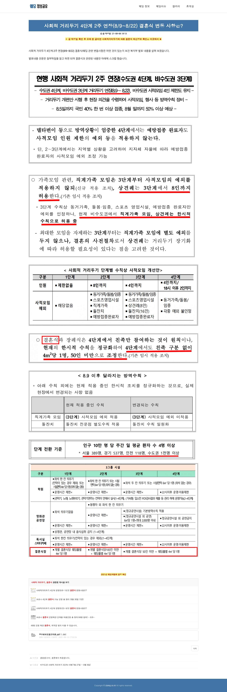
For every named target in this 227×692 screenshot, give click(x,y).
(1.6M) (52, 634)
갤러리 (176, 6)
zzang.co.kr (110, 685)
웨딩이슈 (161, 6)
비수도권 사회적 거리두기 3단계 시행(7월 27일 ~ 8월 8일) (65, 664)
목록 (195, 648)
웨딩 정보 (144, 6)
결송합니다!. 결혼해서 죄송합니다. (55, 657)
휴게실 (190, 6)
